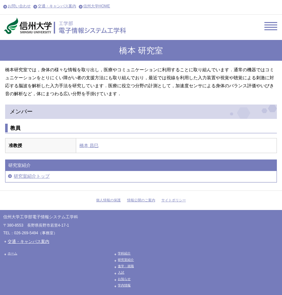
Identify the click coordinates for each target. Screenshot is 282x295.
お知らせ (124, 279)
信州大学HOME (96, 6)
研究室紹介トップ (32, 176)
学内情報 (124, 285)
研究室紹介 (126, 259)
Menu (271, 26)
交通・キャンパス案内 (57, 6)
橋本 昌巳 (89, 145)
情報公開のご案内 (141, 200)
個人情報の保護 (108, 200)
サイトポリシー (173, 200)
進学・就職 (126, 266)
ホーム (12, 253)
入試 (121, 272)
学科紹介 (124, 253)
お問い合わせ (19, 6)
